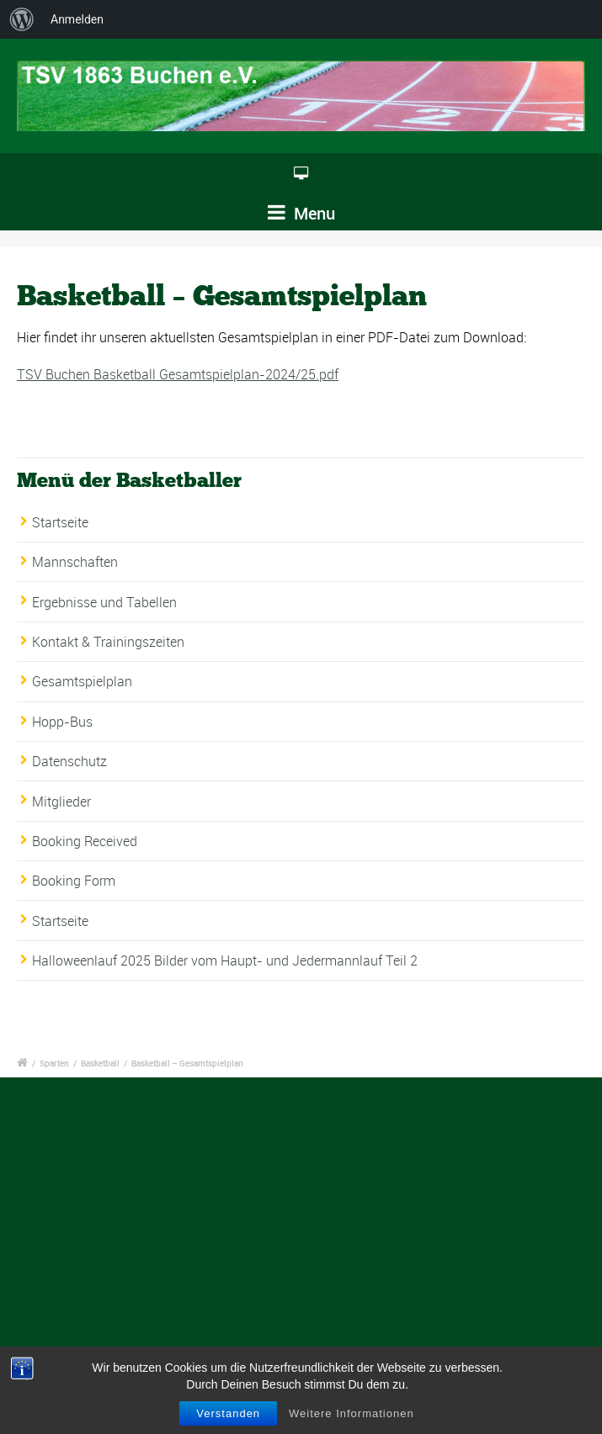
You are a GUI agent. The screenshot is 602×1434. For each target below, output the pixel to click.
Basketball (100, 1063)
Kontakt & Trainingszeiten (108, 641)
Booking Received (84, 841)
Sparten (54, 1063)
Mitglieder (61, 801)
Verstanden (228, 1413)
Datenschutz (69, 761)
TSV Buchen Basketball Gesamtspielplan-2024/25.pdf (177, 374)
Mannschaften (75, 562)
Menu (301, 213)
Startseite (60, 522)
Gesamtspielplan (82, 681)
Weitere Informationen (351, 1413)
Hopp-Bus (62, 721)
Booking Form (73, 880)
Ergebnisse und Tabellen (104, 602)
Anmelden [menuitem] (77, 19)
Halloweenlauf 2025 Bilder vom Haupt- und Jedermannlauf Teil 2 (225, 960)
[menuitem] (22, 19)
